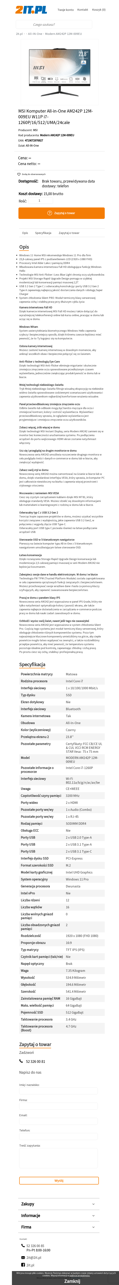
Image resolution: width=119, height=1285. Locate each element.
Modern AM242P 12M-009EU (63, 34)
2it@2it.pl (33, 1257)
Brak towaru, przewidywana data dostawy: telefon (68, 183)
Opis (25, 233)
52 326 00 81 (35, 1061)
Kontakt (82, 9)
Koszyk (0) (99, 9)
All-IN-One (35, 34)
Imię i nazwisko (29, 1085)
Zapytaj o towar (69, 233)
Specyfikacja (43, 233)
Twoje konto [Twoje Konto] (65, 10)
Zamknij (72, 1281)
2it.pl (19, 34)
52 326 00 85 (35, 1246)
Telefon (24, 1130)
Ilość (22, 201)
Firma (23, 1100)
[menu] (99, 24)
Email (23, 1115)
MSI (35, 130)
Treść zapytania (29, 1145)
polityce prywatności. (80, 1275)
